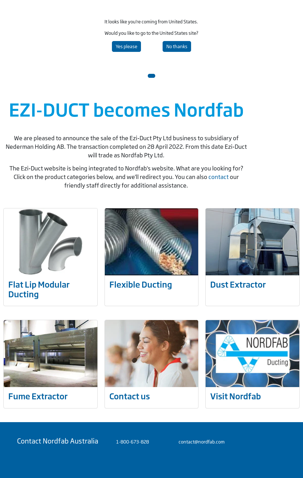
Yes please (126, 46)
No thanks (176, 46)
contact (219, 176)
